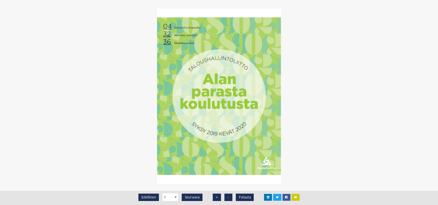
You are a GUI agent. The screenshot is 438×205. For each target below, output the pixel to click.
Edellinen (149, 197)
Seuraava (192, 197)
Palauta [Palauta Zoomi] (245, 197)
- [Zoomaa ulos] (228, 197)
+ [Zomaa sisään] (217, 197)
